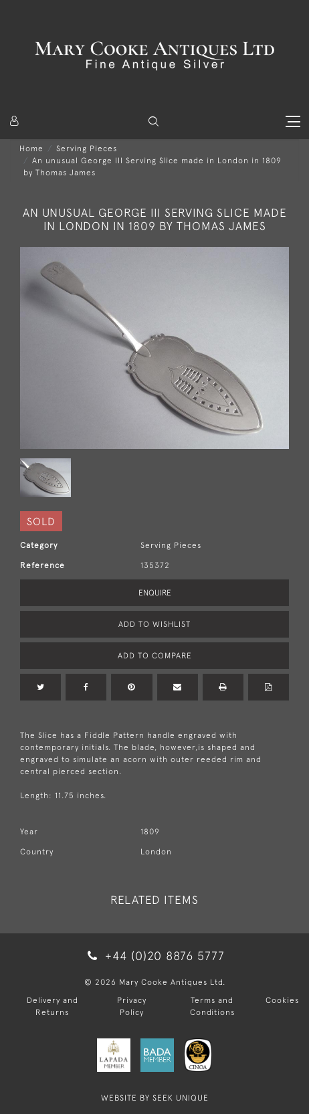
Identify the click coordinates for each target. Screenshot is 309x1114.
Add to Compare (155, 655)
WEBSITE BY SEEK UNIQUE (155, 1098)
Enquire (154, 592)
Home (31, 148)
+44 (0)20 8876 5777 (154, 956)
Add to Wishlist (154, 624)
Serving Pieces (86, 148)
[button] (153, 121)
